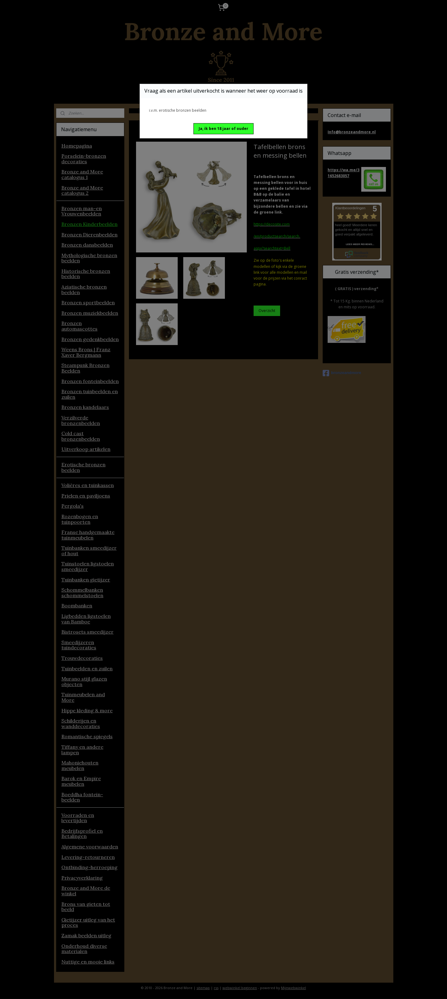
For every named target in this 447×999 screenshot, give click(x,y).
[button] (223, 128)
